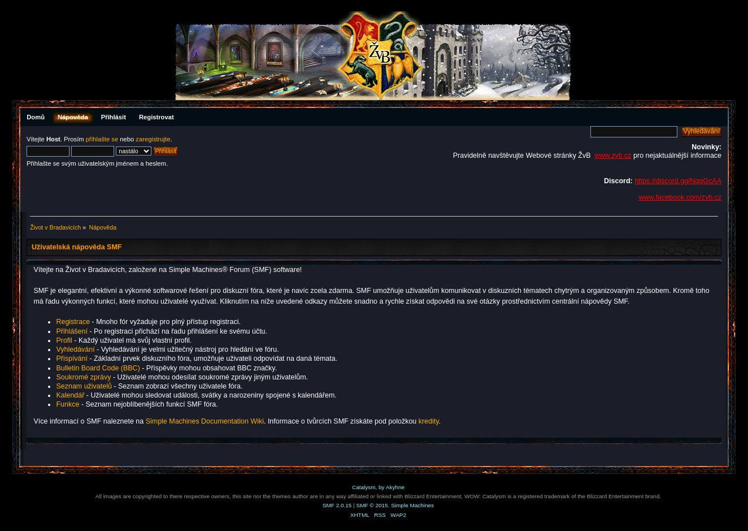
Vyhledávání (75, 349)
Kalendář (70, 395)
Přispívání (71, 358)
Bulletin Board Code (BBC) (99, 368)
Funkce (67, 404)
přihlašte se (102, 139)
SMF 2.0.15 (337, 505)
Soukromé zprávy (83, 377)
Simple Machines (412, 505)
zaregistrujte (153, 139)
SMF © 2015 (372, 505)
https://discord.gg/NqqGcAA (677, 181)
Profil (64, 340)
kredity (429, 421)
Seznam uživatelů (83, 386)
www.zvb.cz (612, 155)
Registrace (73, 322)
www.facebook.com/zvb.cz (680, 197)
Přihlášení (71, 331)
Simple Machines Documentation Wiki (205, 421)
